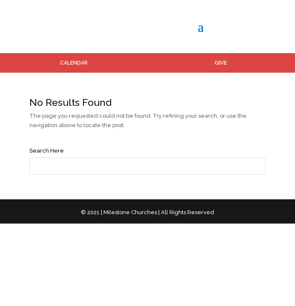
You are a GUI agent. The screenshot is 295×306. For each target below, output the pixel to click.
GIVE (221, 63)
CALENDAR (74, 63)
